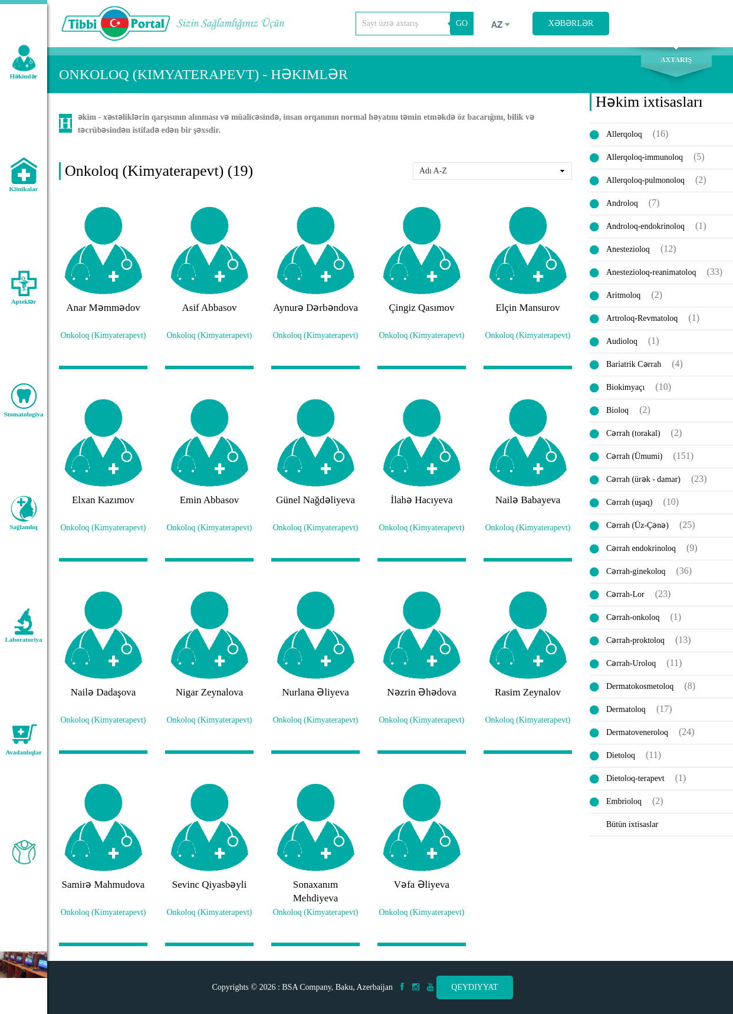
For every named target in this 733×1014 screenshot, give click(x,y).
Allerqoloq (624, 134)
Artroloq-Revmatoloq (642, 318)
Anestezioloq (628, 249)
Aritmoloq (623, 295)
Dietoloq (620, 755)
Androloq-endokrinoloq (645, 226)
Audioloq (621, 341)
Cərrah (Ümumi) (634, 456)
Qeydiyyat (474, 987)
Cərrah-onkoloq (632, 617)
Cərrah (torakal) (633, 433)
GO (462, 23)
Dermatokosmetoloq (639, 686)
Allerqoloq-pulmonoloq (645, 180)
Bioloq (617, 410)
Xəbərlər (571, 23)
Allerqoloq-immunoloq (644, 157)
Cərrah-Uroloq (631, 663)
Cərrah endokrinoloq (641, 548)
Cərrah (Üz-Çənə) (637, 525)
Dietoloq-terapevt (635, 778)
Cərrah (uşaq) (629, 502)
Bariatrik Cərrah (633, 364)
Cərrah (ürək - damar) (643, 479)
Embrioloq (624, 801)
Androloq (622, 203)
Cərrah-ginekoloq (636, 571)
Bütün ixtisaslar (632, 824)
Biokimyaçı (625, 387)
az (500, 24)
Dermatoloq (626, 709)
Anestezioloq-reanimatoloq (651, 272)
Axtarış (676, 59)
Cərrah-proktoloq (635, 640)
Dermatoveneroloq (637, 732)
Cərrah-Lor (625, 594)
